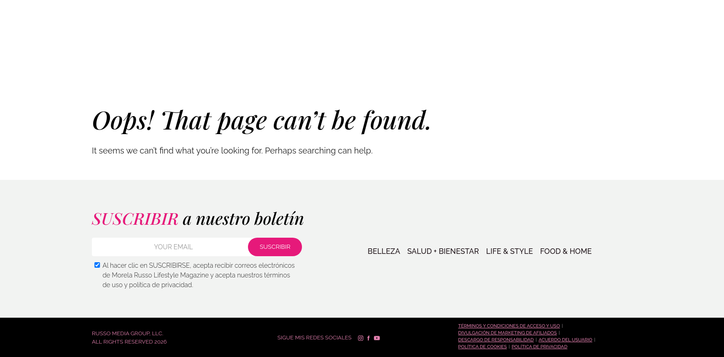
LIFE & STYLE (507, 251)
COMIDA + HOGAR (203, 64)
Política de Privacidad (539, 346)
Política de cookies (482, 346)
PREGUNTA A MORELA (542, 65)
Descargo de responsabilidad (496, 339)
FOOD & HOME (563, 251)
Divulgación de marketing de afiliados (507, 332)
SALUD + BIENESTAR (82, 64)
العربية (693, 37)
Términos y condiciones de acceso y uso (509, 325)
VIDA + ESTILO (145, 64)
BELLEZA (27, 64)
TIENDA (486, 65)
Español (697, 12)
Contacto (604, 65)
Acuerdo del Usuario (565, 339)
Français (698, 24)
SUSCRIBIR (662, 63)
